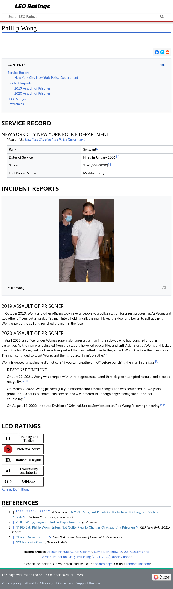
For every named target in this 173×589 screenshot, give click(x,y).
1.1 (22, 511)
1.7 (48, 511)
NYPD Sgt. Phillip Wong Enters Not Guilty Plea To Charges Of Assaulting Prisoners (76, 527)
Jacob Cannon (122, 557)
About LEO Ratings (39, 583)
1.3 (30, 511)
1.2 (26, 511)
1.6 (43, 511)
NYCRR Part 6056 (29, 542)
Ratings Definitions (15, 489)
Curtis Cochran (81, 552)
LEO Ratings (32, 6)
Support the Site (88, 583)
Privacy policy (12, 583)
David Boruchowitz (108, 552)
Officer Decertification (32, 537)
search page (104, 564)
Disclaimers (64, 583)
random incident (138, 564)
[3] (26, 380)
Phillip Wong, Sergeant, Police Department (47, 522)
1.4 (35, 511)
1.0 (17, 511)
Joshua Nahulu (58, 552)
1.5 (39, 511)
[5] (164, 404)
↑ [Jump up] (13, 522)
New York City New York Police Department (55, 139)
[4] (161, 404)
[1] (97, 148)
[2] (109, 164)
